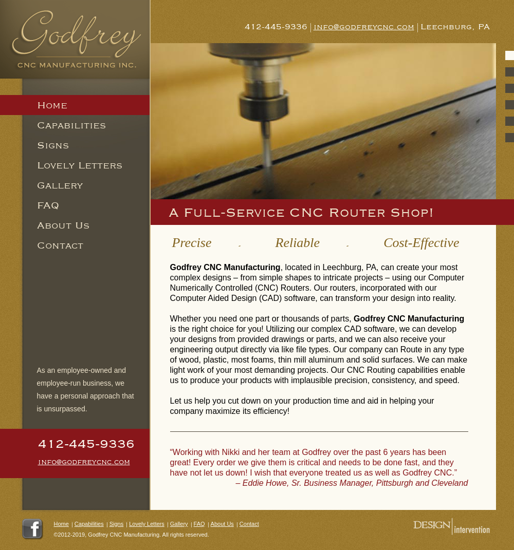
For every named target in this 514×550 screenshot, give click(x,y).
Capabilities (71, 124)
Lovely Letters (79, 164)
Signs (53, 144)
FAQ (48, 205)
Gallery (60, 185)
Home (61, 524)
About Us (63, 225)
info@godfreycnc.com (84, 461)
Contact (60, 245)
